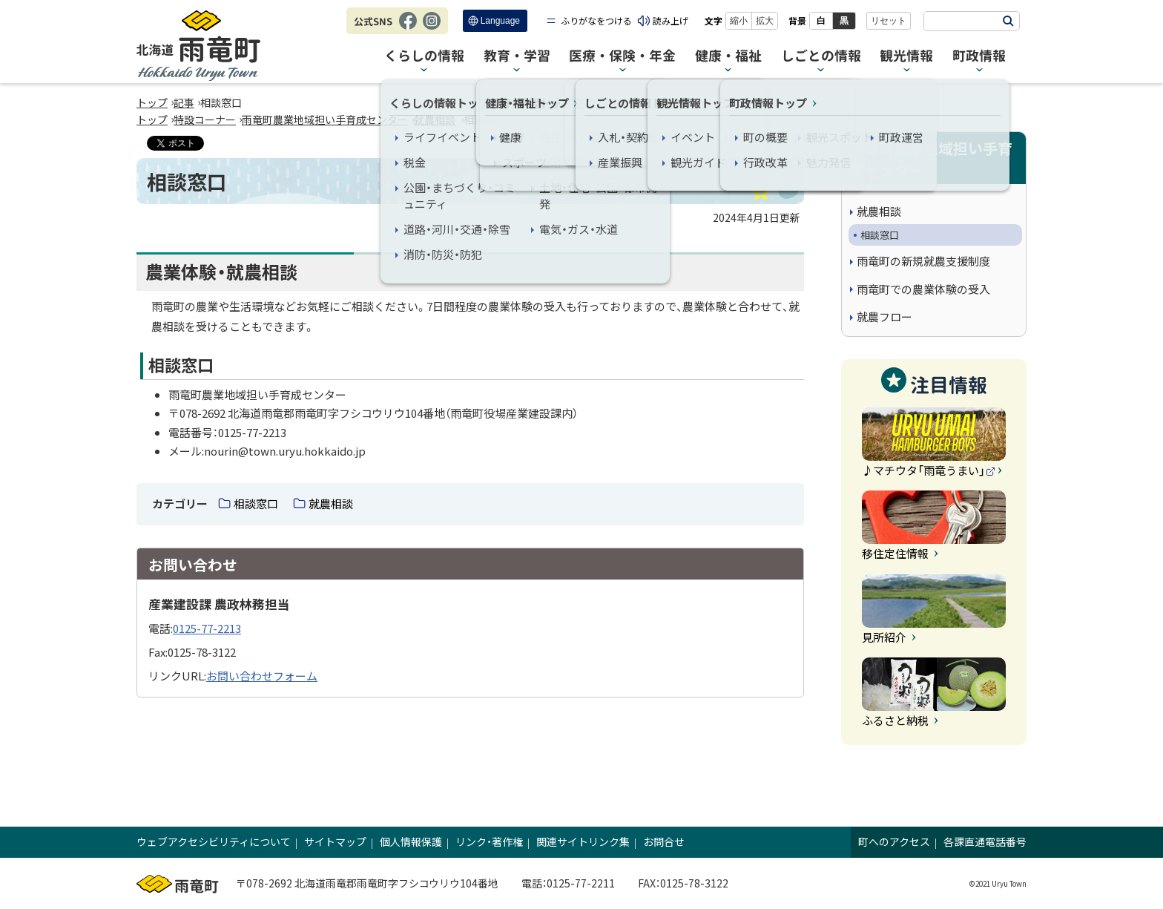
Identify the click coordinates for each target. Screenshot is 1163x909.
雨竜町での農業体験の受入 (923, 289)
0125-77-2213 (207, 628)
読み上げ (670, 20)
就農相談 (434, 119)
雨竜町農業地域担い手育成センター (325, 119)
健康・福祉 (728, 56)
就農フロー (884, 316)
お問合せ (664, 841)
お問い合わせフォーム (261, 675)
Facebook (408, 28)
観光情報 (906, 56)
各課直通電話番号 (985, 841)
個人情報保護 (411, 841)
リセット (888, 21)
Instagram (432, 28)
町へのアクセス (894, 841)
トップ (152, 102)
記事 (184, 102)
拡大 (765, 21)
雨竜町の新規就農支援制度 (923, 261)
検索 (1008, 21)
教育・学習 (517, 56)
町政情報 (979, 56)
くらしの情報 (424, 56)
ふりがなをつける (596, 20)
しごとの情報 (821, 56)
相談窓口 (256, 503)
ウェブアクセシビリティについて (213, 841)
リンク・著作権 (489, 841)
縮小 (739, 21)
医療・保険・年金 (622, 56)
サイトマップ (335, 841)
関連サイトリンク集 (583, 841)
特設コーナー (205, 119)
